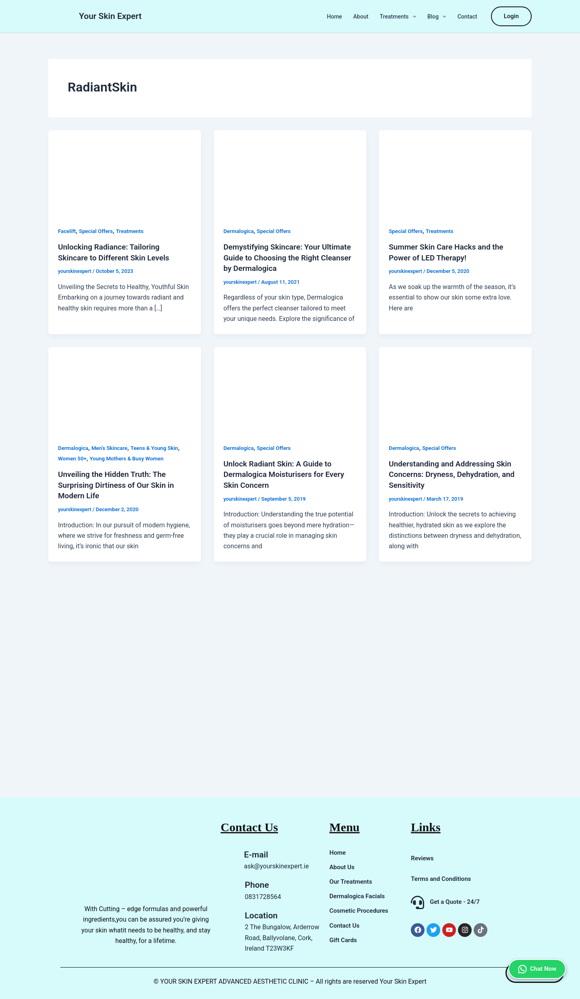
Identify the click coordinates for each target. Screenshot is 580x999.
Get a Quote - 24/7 (455, 901)
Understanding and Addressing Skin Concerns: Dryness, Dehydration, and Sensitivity (455, 473)
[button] (412, 16)
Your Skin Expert (110, 16)
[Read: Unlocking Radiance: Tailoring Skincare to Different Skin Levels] (124, 173)
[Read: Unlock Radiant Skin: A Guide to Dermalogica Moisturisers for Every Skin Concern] (290, 388)
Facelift (67, 231)
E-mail (256, 855)
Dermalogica (239, 231)
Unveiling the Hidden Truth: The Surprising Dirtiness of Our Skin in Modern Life (119, 483)
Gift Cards (343, 939)
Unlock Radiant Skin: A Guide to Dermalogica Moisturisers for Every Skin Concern (287, 473)
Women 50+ (73, 457)
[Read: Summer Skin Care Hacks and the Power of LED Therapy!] (455, 173)
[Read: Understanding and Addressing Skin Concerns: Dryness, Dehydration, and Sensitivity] (455, 388)
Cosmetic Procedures (360, 910)
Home (334, 16)
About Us (342, 867)
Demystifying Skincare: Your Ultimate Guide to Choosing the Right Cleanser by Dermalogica (280, 257)
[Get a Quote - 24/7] (417, 902)
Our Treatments (352, 881)
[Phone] (227, 891)
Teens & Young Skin (159, 447)
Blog (436, 16)
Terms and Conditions (442, 878)
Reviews (423, 858)
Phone (257, 885)
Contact (467, 16)
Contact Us (345, 925)
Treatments (398, 16)
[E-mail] (226, 860)
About (361, 16)
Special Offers (98, 231)
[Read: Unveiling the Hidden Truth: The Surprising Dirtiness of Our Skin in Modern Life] (124, 388)
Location (261, 915)
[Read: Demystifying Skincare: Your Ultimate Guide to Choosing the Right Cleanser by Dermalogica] (290, 173)
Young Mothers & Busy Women (130, 457)
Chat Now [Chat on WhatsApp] (535, 944)
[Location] (227, 932)
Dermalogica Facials (358, 896)
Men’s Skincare (112, 447)
